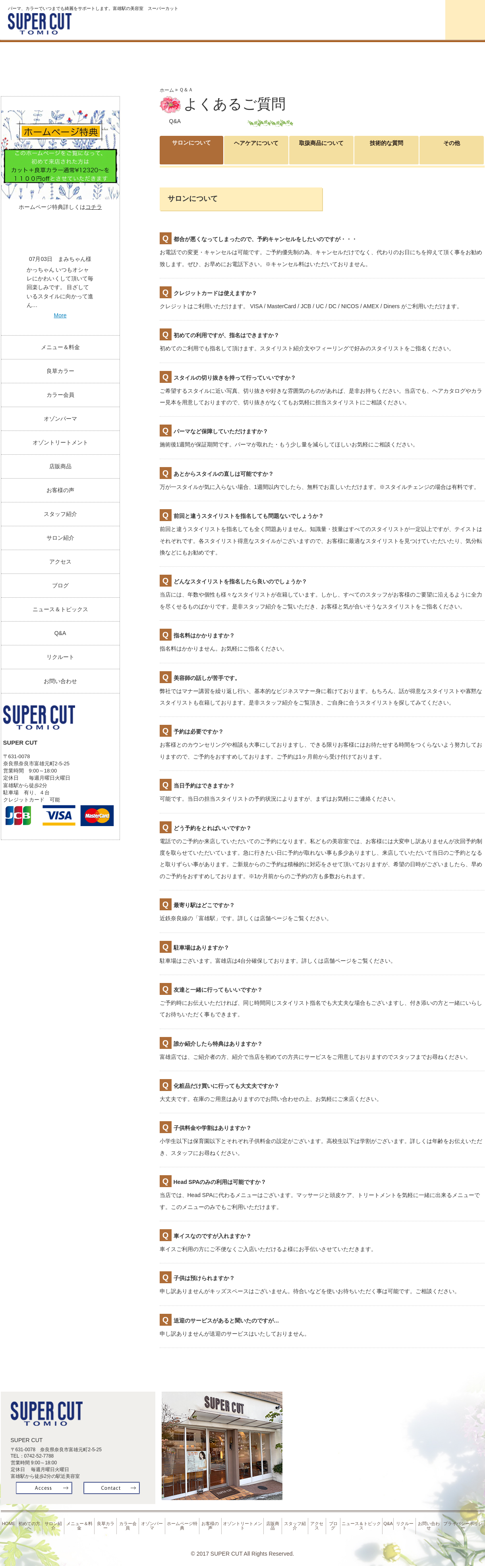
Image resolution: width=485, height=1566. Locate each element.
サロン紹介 (172, 54)
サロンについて (191, 150)
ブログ (60, 585)
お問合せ (465, 20)
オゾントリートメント (60, 442)
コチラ (93, 207)
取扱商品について (321, 150)
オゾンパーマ (450, 54)
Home (34, 54)
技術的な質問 (386, 150)
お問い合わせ (60, 681)
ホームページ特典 (183, 1520)
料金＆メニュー (241, 54)
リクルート (60, 657)
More (60, 315)
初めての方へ (102, 54)
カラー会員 (380, 54)
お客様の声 (60, 490)
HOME (9, 1518)
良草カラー (311, 54)
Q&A (60, 633)
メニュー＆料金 (60, 347)
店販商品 (60, 466)
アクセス (60, 561)
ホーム (167, 90)
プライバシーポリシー (464, 1520)
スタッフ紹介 (60, 514)
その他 (451, 145)
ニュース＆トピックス (60, 609)
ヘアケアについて (256, 150)
